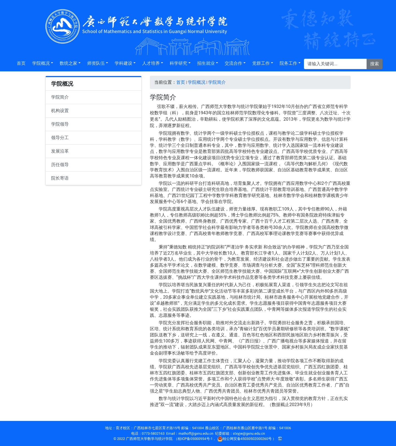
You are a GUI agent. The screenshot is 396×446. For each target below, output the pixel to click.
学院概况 (41, 63)
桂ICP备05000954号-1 (195, 439)
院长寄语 (60, 178)
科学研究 (178, 63)
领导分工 (60, 137)
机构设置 (60, 110)
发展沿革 (60, 151)
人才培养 (151, 63)
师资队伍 (96, 63)
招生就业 (206, 63)
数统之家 (68, 63)
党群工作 (261, 63)
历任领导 (60, 164)
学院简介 (60, 97)
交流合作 (233, 63)
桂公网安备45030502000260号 (245, 439)
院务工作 (288, 63)
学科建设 (123, 63)
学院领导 (60, 124)
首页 (21, 63)
